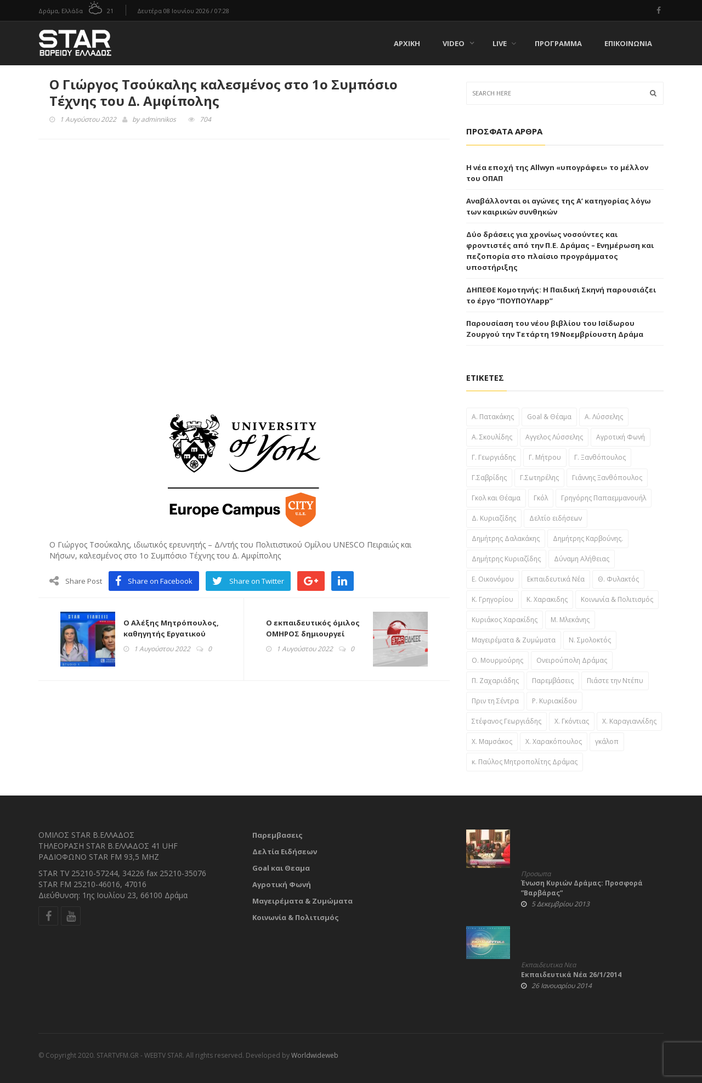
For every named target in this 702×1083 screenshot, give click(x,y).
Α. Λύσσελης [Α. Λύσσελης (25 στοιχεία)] (604, 416)
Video (454, 43)
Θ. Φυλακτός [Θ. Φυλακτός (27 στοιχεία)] (618, 579)
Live (504, 43)
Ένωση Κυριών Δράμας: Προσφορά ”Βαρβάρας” (582, 888)
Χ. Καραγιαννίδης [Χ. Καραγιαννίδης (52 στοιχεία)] (629, 721)
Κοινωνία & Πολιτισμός (295, 917)
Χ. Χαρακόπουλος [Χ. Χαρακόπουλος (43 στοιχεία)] (553, 741)
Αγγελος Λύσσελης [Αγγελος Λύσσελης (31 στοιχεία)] (554, 437)
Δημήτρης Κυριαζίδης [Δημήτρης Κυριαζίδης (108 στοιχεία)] (506, 558)
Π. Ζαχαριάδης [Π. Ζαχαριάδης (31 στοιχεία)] (495, 680)
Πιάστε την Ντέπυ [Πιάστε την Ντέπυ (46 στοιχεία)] (615, 680)
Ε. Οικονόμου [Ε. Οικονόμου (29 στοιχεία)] (493, 579)
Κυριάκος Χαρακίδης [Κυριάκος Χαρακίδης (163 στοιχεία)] (504, 619)
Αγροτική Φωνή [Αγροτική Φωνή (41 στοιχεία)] (620, 437)
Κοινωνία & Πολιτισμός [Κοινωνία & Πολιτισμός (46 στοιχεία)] (617, 599)
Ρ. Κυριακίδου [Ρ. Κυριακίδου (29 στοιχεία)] (554, 701)
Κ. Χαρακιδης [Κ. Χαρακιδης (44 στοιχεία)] (547, 599)
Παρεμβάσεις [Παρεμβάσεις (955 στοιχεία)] (553, 680)
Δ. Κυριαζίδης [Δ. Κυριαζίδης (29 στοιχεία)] (494, 518)
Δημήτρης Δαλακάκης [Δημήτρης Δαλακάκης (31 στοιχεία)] (506, 538)
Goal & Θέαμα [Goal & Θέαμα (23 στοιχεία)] (549, 416)
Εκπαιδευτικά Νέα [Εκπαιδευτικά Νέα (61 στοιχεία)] (556, 579)
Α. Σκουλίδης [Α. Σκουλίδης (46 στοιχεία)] (492, 437)
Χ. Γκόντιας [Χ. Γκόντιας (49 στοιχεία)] (571, 721)
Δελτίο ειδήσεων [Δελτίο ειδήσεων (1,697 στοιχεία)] (555, 518)
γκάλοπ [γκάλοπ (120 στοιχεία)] (607, 741)
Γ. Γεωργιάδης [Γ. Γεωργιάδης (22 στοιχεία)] (494, 457)
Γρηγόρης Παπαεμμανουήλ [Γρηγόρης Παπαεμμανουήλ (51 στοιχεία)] (603, 498)
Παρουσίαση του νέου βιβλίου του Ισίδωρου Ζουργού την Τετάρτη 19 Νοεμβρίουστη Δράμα (554, 328)
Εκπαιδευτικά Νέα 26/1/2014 (571, 974)
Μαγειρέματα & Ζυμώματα (302, 901)
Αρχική (407, 43)
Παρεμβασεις (277, 835)
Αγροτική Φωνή (281, 884)
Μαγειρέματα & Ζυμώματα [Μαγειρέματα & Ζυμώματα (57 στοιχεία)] (514, 640)
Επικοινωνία (628, 43)
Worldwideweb (314, 1055)
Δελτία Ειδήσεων (284, 851)
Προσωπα (536, 874)
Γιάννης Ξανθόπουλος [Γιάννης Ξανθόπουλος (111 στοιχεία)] (607, 477)
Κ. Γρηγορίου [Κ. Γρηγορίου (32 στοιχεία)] (492, 599)
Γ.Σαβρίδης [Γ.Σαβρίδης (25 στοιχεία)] (489, 477)
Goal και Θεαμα (281, 868)
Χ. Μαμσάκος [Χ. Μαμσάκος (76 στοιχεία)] (492, 741)
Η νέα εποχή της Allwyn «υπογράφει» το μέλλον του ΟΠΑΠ (557, 172)
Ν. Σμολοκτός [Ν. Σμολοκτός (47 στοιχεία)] (590, 640)
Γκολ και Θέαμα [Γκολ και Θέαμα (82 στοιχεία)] (496, 498)
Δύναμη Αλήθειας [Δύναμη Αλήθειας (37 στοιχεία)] (581, 558)
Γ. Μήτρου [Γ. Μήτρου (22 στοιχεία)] (545, 457)
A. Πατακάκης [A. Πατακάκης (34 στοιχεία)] (493, 416)
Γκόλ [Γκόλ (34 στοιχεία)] (541, 498)
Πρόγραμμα (558, 43)
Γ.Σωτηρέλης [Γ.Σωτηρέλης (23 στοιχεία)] (539, 477)
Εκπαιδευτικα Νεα (548, 965)
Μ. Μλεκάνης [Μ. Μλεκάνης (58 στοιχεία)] (570, 619)
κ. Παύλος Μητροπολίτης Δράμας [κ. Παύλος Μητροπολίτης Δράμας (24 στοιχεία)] (525, 761)
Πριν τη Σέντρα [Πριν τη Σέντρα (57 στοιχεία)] (495, 701)
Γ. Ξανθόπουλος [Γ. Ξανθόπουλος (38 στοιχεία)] (600, 457)
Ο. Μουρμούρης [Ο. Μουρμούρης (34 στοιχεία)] (497, 660)
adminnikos (158, 119)
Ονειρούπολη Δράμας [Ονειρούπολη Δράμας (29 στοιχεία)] (571, 660)
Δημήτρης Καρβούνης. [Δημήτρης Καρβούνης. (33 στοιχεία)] (588, 538)
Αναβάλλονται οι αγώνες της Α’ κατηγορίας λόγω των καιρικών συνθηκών (558, 206)
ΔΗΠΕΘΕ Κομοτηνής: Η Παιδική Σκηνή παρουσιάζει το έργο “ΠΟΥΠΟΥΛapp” (561, 295)
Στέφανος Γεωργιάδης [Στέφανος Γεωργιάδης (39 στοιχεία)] (506, 721)
